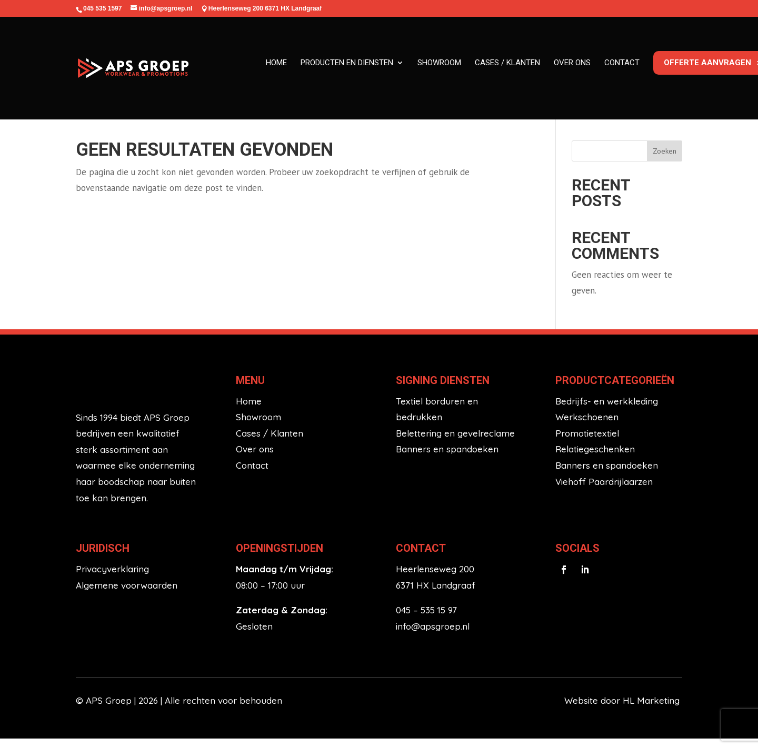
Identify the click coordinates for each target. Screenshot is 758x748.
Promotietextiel (587, 442)
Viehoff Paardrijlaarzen (604, 490)
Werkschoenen (587, 426)
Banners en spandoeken (447, 458)
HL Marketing (652, 709)
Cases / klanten (507, 62)
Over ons (572, 62)
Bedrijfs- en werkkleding (606, 410)
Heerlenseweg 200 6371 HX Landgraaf (265, 8)
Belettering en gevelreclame (455, 442)
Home (276, 62)
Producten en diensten (347, 62)
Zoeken (664, 160)
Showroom (439, 62)
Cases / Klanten (269, 442)
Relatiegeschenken (595, 458)
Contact (622, 62)
